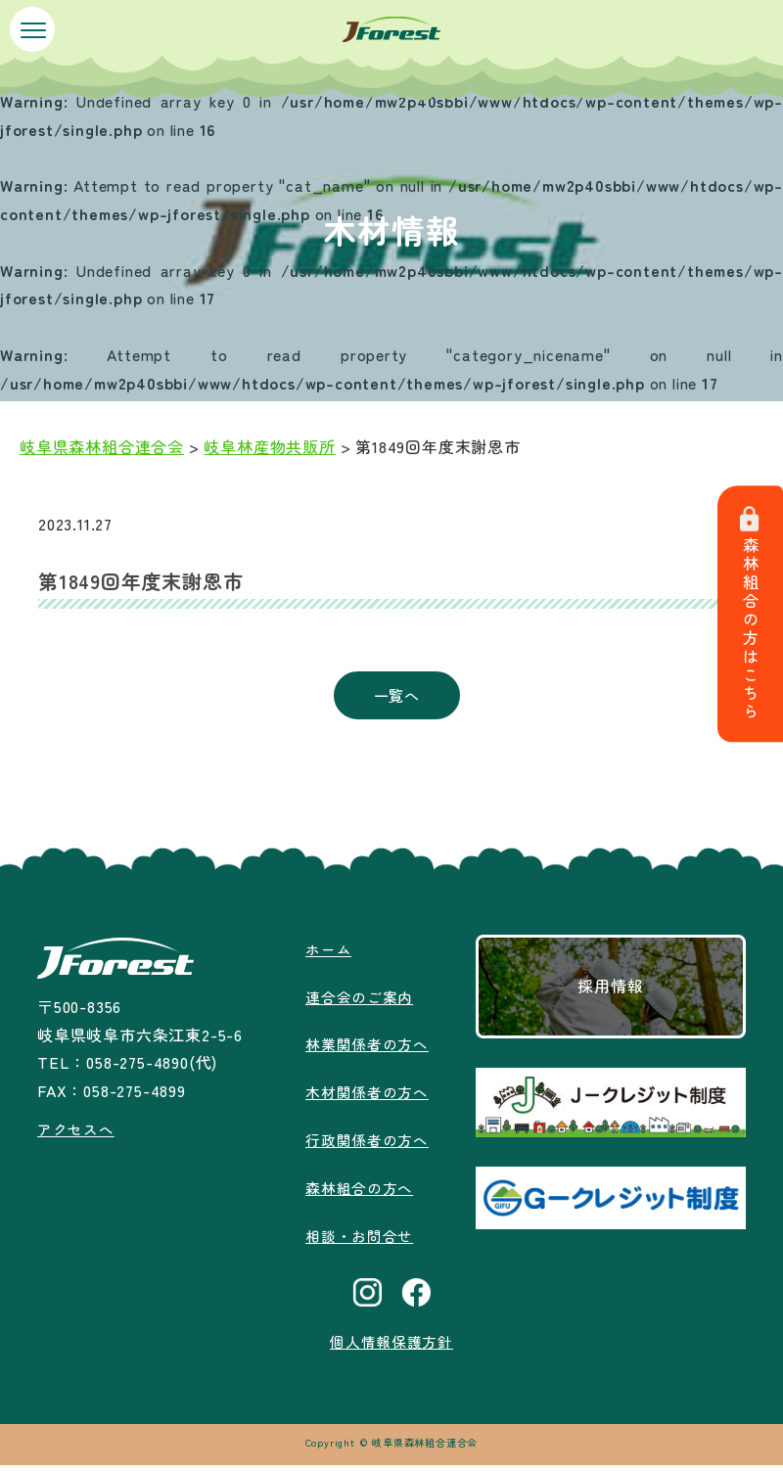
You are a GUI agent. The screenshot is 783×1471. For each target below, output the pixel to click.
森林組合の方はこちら (753, 615)
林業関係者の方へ (367, 1049)
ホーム (325, 953)
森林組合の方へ (359, 1192)
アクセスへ (76, 1134)
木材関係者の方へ (367, 1097)
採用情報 (612, 991)
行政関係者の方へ (367, 1145)
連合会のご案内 (359, 1001)
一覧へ (396, 698)
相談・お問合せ (359, 1240)
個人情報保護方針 (391, 1346)
